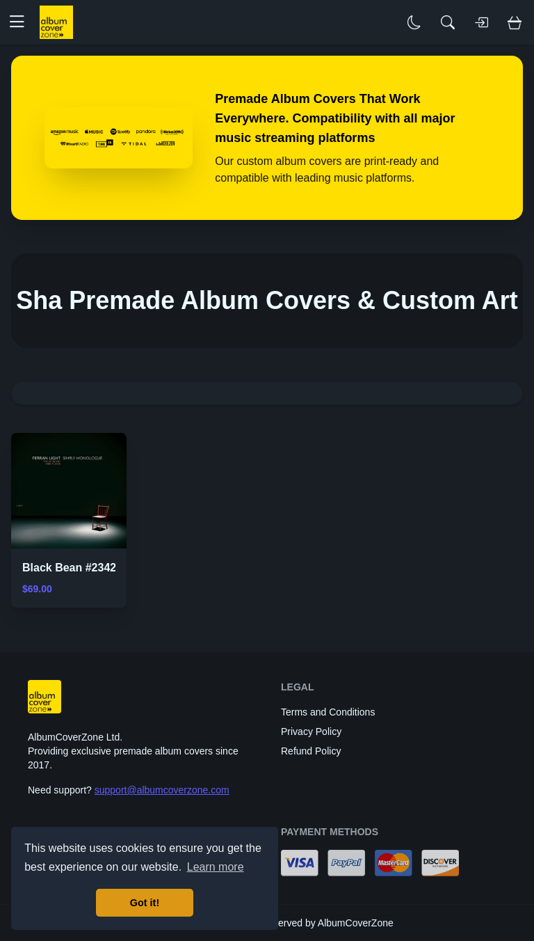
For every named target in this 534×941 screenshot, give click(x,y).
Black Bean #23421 (72, 568)
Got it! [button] (144, 902)
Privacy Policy (311, 731)
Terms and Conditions (328, 712)
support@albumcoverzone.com (162, 790)
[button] (22, 22)
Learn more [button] (215, 867)
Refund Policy (311, 751)
